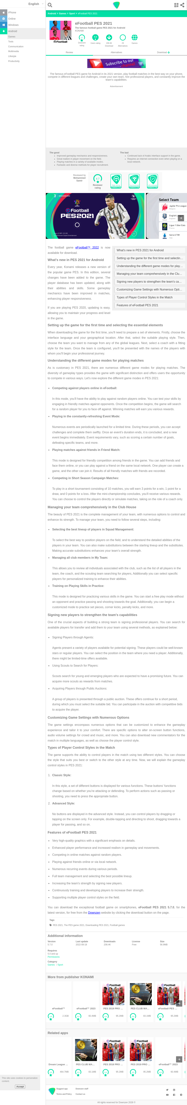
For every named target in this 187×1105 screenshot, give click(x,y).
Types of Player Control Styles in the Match (145, 297)
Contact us (80, 1094)
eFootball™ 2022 (87, 247)
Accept (20, 1086)
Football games (117, 925)
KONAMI (79, 31)
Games (11, 36)
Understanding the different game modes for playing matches (151, 266)
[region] (116, 117)
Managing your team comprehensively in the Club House (151, 273)
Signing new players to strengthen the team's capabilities (151, 281)
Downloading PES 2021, (97, 925)
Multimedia (13, 51)
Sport (60, 965)
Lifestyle (12, 56)
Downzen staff (82, 1089)
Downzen (94, 912)
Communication (15, 46)
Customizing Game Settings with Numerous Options (150, 289)
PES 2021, (57, 925)
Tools (10, 41)
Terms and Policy (64, 1094)
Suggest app (62, 1089)
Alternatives (116, 52)
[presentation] (181, 218)
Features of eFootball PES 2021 (137, 305)
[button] (51, 5)
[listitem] (58, 1001)
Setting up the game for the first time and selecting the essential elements (151, 258)
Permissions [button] (54, 957)
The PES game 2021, (74, 925)
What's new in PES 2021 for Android (140, 250)
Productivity (14, 61)
